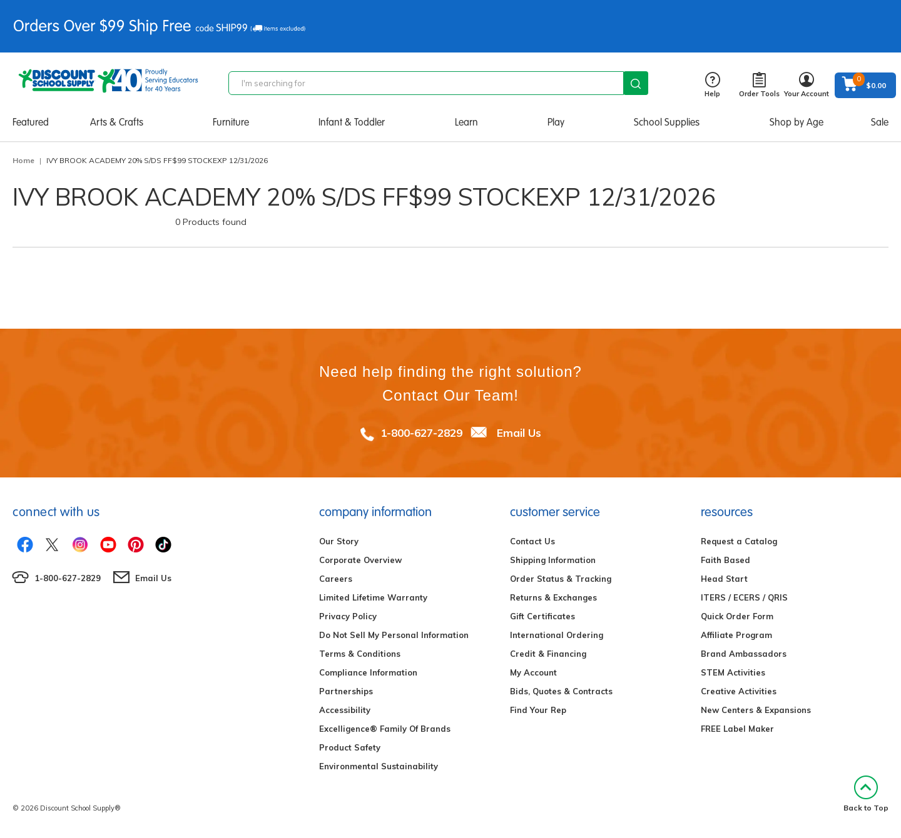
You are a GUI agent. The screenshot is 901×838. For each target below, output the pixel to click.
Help (712, 85)
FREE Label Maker (737, 729)
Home (23, 160)
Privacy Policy (348, 616)
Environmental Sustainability (378, 766)
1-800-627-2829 (421, 432)
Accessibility (344, 710)
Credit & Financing (548, 654)
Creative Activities (738, 691)
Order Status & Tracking (560, 579)
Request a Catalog (739, 541)
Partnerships (346, 691)
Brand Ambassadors (743, 654)
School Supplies (667, 122)
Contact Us (532, 541)
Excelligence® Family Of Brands (384, 729)
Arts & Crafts (116, 122)
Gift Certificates (542, 616)
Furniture (231, 122)
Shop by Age (796, 122)
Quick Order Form (737, 616)
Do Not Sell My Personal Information (394, 635)
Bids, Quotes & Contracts (561, 691)
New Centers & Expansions (756, 710)
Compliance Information (368, 672)
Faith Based (725, 560)
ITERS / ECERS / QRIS (744, 597)
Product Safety (349, 747)
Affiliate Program (736, 635)
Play (555, 122)
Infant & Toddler (351, 122)
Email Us (519, 432)
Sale (879, 122)
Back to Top (865, 794)
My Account (533, 672)
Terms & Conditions (359, 654)
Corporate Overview (360, 560)
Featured (31, 122)
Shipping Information (553, 560)
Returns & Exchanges (553, 597)
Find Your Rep (538, 710)
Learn (466, 122)
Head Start (724, 579)
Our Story (339, 541)
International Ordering (556, 635)
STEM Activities (733, 672)
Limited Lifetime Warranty (373, 597)
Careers (335, 579)
